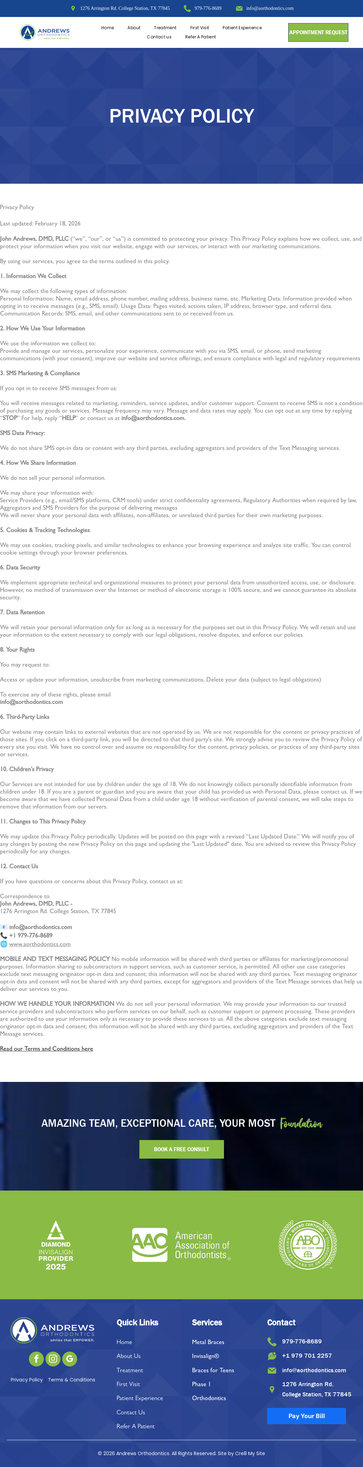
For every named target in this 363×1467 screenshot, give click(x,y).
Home (124, 1343)
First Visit (128, 1385)
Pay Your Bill (307, 1418)
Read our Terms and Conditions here (46, 1050)
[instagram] (53, 1360)
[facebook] (36, 1360)
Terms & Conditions (71, 1379)
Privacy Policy (27, 1379)
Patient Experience (140, 1399)
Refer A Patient (136, 1427)
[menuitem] (107, 28)
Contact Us (131, 1413)
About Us (129, 1357)
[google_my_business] (69, 1360)
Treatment (130, 1371)
